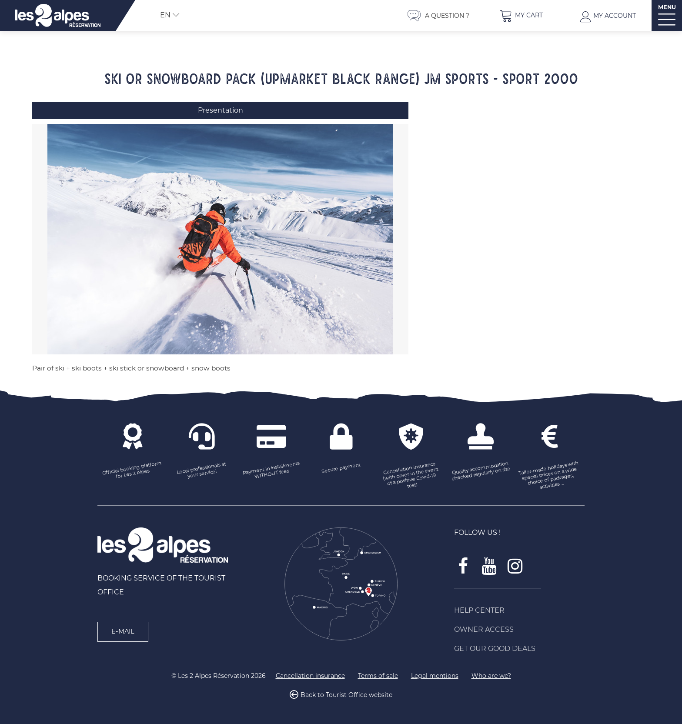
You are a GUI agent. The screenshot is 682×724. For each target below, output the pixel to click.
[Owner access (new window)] (519, 629)
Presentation (220, 110)
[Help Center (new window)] (519, 610)
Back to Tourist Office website (346, 695)
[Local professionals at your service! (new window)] (201, 471)
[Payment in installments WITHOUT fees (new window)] (271, 471)
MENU (667, 7)
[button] (521, 15)
